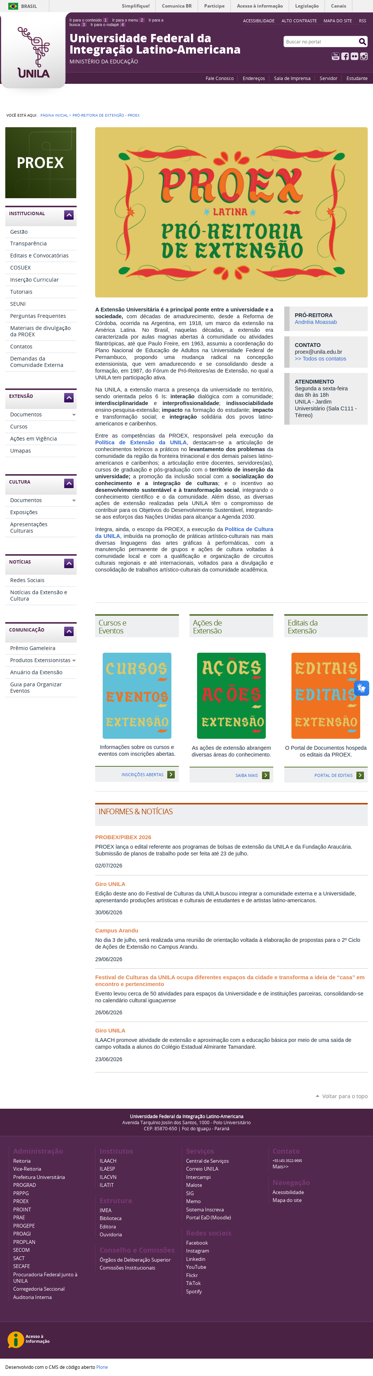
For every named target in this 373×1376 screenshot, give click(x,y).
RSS (362, 20)
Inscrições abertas (142, 774)
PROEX (21, 1201)
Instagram (364, 56)
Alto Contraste (299, 20)
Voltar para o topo (345, 1096)
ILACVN (108, 1177)
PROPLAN (24, 1242)
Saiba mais (247, 775)
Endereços (254, 78)
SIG (190, 1193)
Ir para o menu (128, 20)
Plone (102, 1367)
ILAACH (108, 1161)
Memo (193, 1201)
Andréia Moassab (316, 322)
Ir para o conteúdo (88, 20)
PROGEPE (24, 1226)
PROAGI (22, 1234)
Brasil (29, 6)
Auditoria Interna (32, 1297)
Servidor (329, 78)
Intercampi (198, 1177)
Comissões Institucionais (127, 1268)
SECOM (21, 1250)
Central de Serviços (207, 1161)
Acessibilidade (288, 1192)
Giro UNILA (110, 884)
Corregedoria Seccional (39, 1289)
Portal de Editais (333, 775)
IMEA (105, 1210)
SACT (19, 1258)
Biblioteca (111, 1218)
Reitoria (22, 1161)
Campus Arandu (116, 931)
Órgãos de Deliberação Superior (135, 1260)
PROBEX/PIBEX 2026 (123, 837)
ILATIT (107, 1185)
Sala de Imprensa (292, 78)
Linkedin (195, 1259)
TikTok (193, 1283)
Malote (194, 1185)
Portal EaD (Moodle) (208, 1217)
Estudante (357, 78)
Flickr (354, 56)
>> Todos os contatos (320, 359)
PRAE (19, 1217)
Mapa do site (338, 20)
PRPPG (21, 1193)
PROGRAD (24, 1185)
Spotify (194, 1291)
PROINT (22, 1210)
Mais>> (280, 1166)
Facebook (345, 56)
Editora (108, 1226)
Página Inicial (54, 115)
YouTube (335, 56)
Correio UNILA (202, 1169)
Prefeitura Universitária (39, 1177)
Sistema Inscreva (205, 1210)
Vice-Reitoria (27, 1169)
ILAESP (107, 1169)
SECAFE (21, 1266)
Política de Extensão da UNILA (140, 442)
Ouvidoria (111, 1234)
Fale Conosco (220, 78)
